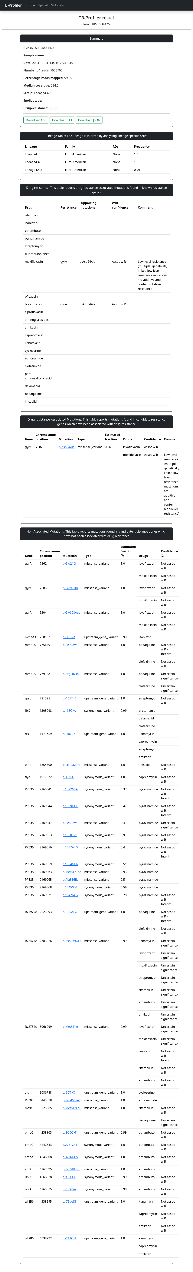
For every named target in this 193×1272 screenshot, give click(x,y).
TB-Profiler (12, 5)
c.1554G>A (70, 864)
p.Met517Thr (72, 872)
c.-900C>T (70, 1132)
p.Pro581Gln (71, 1169)
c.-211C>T (70, 1238)
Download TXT (62, 120)
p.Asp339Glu (72, 941)
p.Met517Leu (72, 1108)
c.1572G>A (70, 789)
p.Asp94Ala (67, 447)
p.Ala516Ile (71, 879)
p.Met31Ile (70, 1027)
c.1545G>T (70, 887)
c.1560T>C (70, 835)
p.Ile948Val (70, 645)
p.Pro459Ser (71, 1100)
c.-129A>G (70, 912)
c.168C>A (69, 711)
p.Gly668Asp (71, 612)
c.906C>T (69, 1177)
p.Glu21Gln (70, 563)
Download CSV (36, 120)
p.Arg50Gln (71, 674)
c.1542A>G (70, 895)
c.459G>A (69, 1189)
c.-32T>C (69, 1092)
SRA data (57, 5)
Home (30, 5)
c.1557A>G (70, 847)
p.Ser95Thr (70, 588)
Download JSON (89, 120)
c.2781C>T (70, 1145)
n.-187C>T (70, 734)
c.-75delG (69, 1201)
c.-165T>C (70, 698)
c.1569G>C (70, 806)
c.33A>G (68, 777)
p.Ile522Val (70, 823)
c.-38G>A (69, 637)
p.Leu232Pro (72, 765)
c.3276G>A (70, 1157)
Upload (43, 5)
